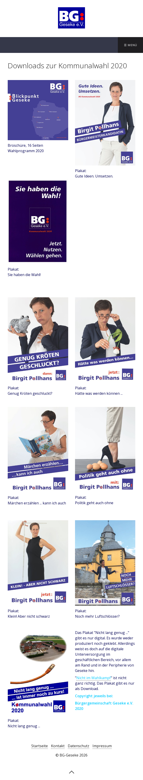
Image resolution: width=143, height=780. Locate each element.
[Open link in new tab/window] (38, 110)
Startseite (39, 745)
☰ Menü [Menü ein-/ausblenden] (130, 45)
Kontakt (58, 745)
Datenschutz (78, 745)
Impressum (102, 745)
